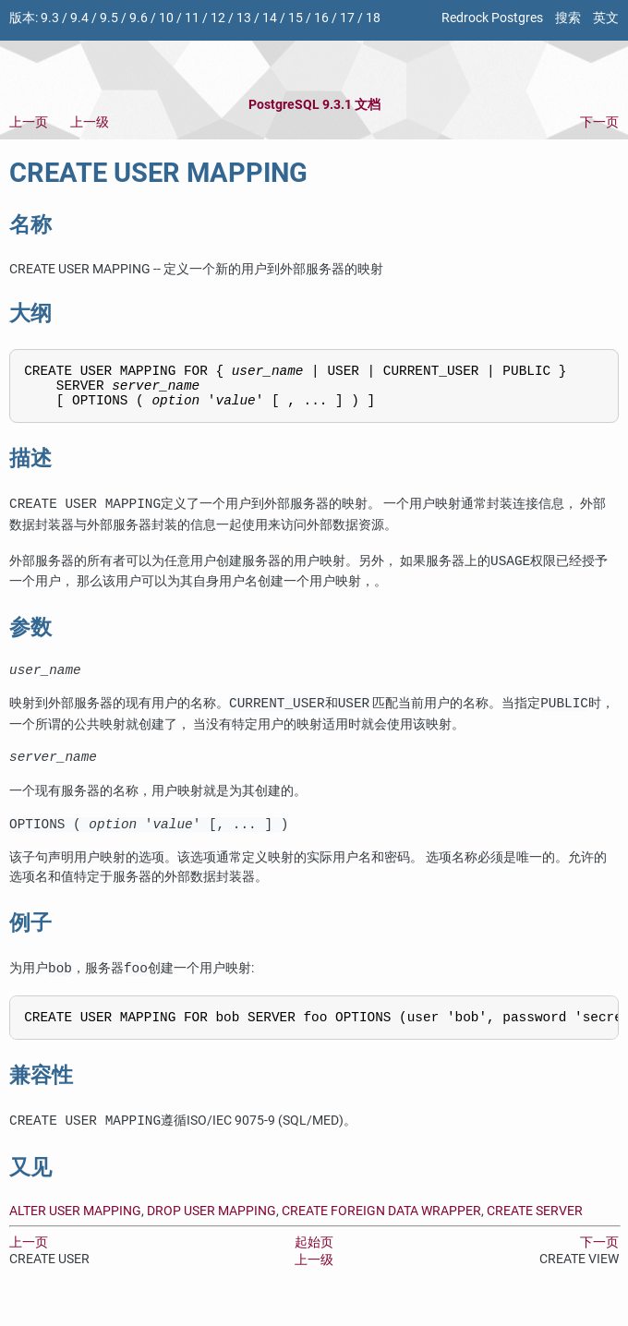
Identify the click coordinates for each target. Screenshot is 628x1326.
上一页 (28, 122)
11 (192, 18)
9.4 (79, 18)
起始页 (314, 1263)
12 (218, 18)
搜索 (568, 18)
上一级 (89, 122)
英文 (606, 18)
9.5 (109, 18)
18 (373, 18)
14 (269, 18)
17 (347, 18)
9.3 (50, 18)
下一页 (599, 122)
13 (243, 18)
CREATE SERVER (535, 1231)
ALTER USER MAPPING (75, 1231)
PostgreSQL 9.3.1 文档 (314, 105)
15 (295, 18)
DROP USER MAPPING (211, 1231)
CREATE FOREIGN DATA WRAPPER (381, 1231)
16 (321, 18)
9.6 (138, 18)
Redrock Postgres (492, 18)
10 (166, 18)
